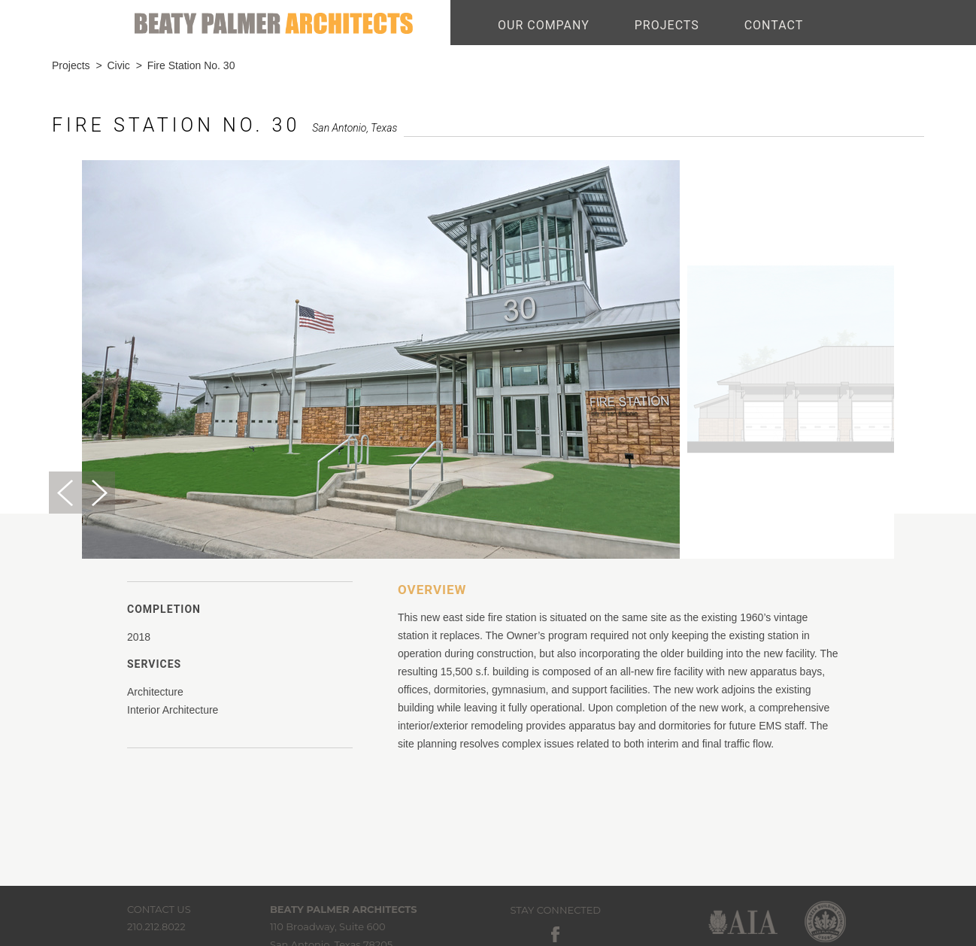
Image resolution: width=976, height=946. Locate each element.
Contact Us (159, 909)
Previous (65, 492)
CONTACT (774, 25)
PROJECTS (667, 25)
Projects (71, 65)
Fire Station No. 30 (191, 65)
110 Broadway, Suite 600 (328, 926)
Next (98, 492)
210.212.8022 (156, 926)
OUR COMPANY (544, 25)
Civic (118, 65)
